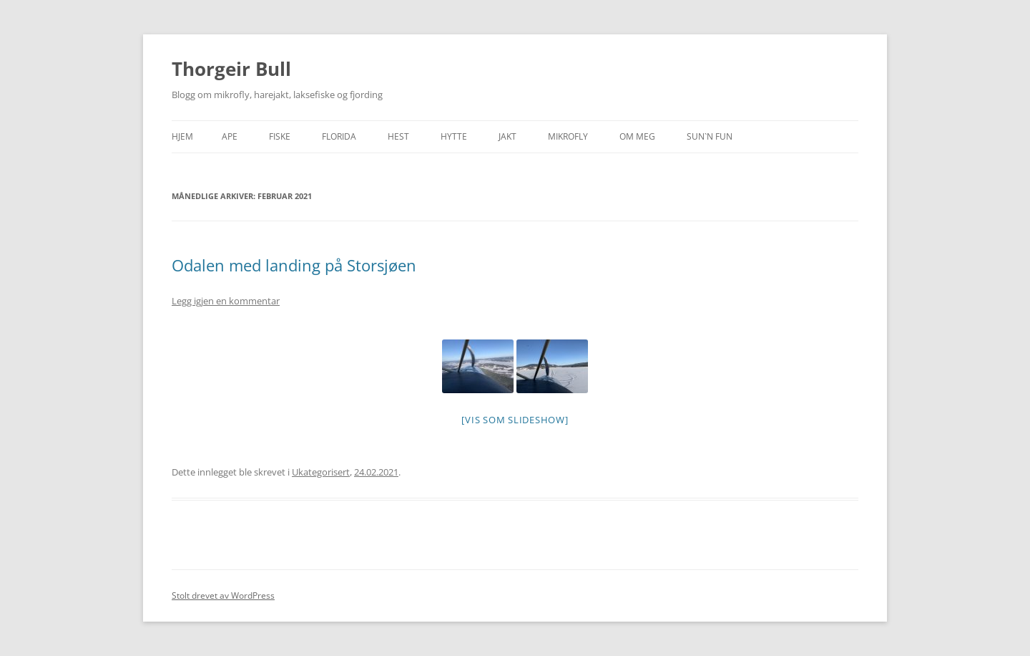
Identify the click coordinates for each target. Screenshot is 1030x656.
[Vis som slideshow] (514, 419)
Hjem (182, 136)
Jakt (507, 136)
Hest (398, 136)
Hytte (454, 136)
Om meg (637, 136)
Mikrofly (568, 136)
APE (229, 136)
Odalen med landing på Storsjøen (294, 265)
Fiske (279, 136)
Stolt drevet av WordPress (223, 595)
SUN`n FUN (709, 136)
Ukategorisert (321, 472)
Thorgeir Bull (231, 69)
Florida (339, 136)
